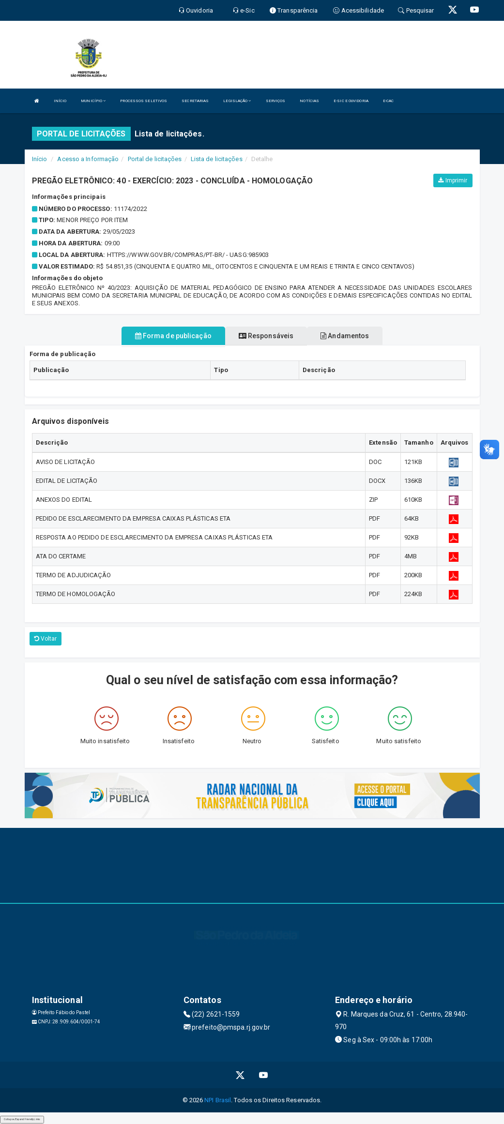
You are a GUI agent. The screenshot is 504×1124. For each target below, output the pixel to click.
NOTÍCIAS (309, 101)
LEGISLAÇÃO (237, 101)
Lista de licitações (217, 159)
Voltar (45, 638)
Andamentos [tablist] (345, 336)
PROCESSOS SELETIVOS (143, 101)
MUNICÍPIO (93, 101)
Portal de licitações (155, 159)
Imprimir (452, 180)
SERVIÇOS (276, 101)
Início (39, 159)
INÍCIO (60, 101)
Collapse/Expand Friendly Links (22, 1119)
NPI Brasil (217, 1100)
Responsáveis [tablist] (266, 336)
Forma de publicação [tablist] (173, 336)
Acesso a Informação (88, 159)
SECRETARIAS (195, 101)
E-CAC (388, 101)
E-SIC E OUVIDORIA (351, 101)
